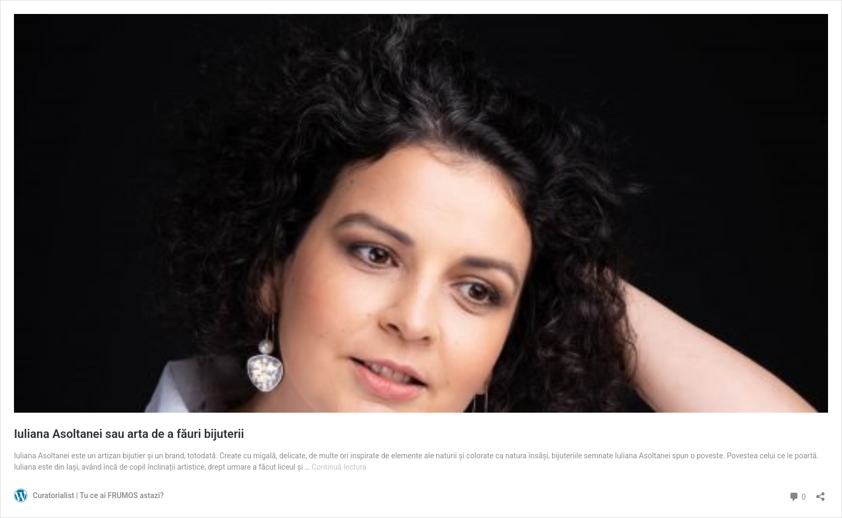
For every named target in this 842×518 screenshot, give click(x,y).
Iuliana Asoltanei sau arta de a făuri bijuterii (129, 434)
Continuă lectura (338, 467)
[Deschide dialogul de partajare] (820, 493)
